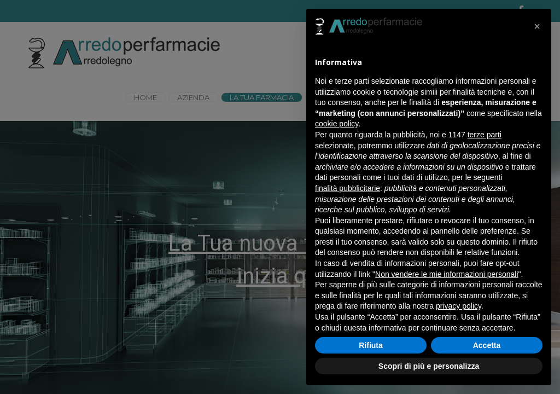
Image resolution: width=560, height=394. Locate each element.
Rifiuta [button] (371, 345)
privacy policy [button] (458, 306)
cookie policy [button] (336, 123)
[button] (537, 26)
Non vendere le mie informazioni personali (446, 274)
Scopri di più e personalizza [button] (428, 366)
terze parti (484, 134)
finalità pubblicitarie (347, 188)
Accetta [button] (487, 345)
